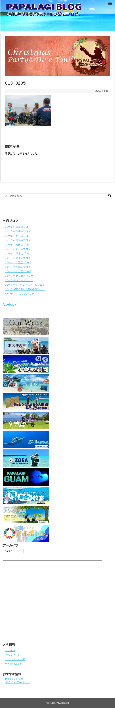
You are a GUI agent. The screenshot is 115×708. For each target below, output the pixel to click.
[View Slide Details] (57, 56)
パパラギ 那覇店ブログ (18, 267)
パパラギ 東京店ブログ (18, 226)
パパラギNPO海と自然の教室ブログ (25, 289)
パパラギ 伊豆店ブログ (18, 262)
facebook (9, 304)
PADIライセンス (14, 679)
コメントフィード (15, 659)
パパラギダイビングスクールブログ (25, 285)
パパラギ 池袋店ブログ (18, 231)
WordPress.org (13, 663)
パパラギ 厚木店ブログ (18, 253)
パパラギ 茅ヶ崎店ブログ (19, 276)
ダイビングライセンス (17, 682)
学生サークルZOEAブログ (19, 294)
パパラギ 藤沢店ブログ (18, 249)
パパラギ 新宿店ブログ (18, 235)
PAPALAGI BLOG (61, 703)
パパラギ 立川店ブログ (18, 258)
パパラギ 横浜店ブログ (18, 240)
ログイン (10, 650)
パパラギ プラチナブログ (19, 280)
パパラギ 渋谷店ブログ (18, 271)
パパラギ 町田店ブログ (18, 244)
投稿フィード (12, 655)
